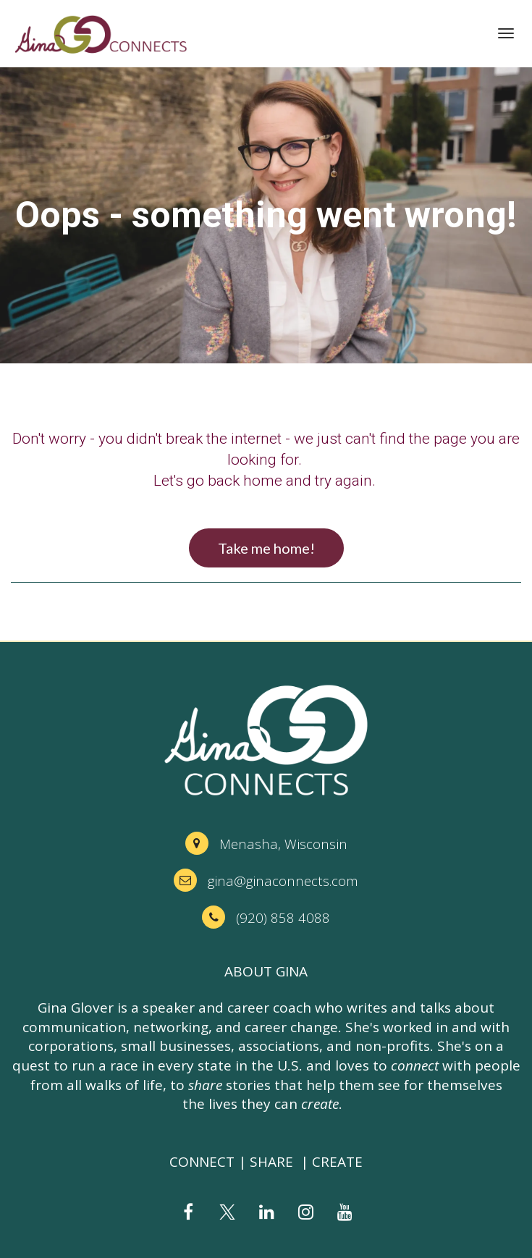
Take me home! (266, 548)
